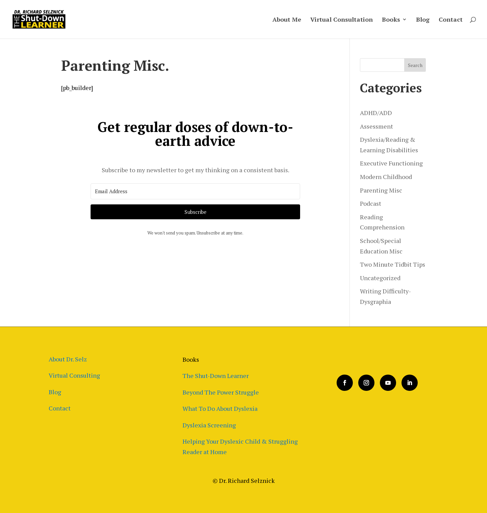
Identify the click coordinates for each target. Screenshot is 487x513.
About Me (286, 20)
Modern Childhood (386, 177)
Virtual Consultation (341, 20)
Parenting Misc (381, 190)
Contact (451, 20)
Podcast (370, 203)
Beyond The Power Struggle (220, 392)
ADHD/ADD (376, 113)
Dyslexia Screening (209, 425)
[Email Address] (195, 191)
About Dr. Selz (68, 359)
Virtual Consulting (74, 375)
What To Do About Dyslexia (220, 408)
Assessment (376, 126)
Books (391, 20)
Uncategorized (380, 278)
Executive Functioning (391, 163)
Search (415, 65)
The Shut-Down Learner (215, 376)
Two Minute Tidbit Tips (392, 264)
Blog (423, 20)
